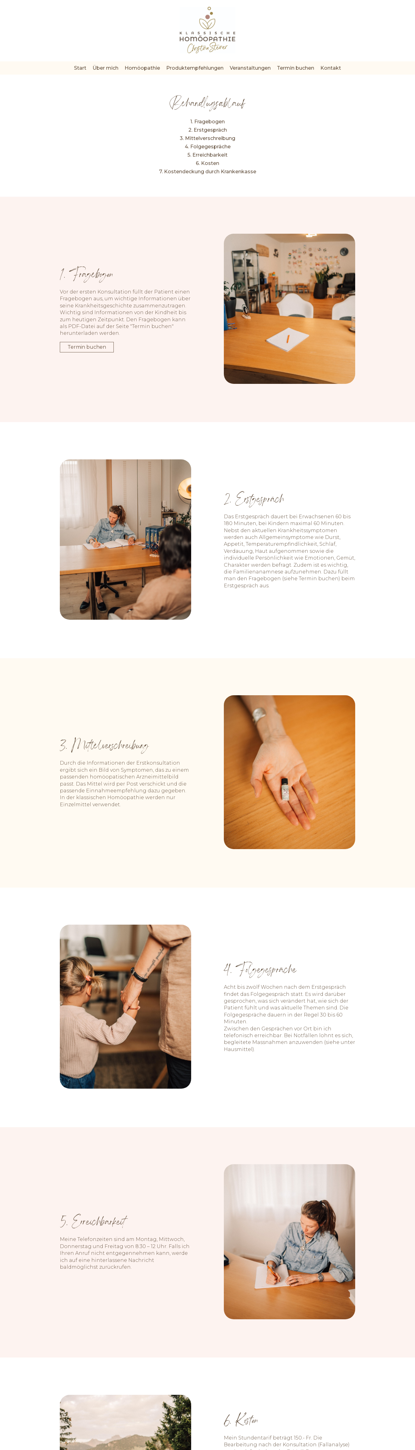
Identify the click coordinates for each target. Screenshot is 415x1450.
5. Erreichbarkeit (207, 155)
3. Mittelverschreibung (207, 138)
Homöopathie (142, 68)
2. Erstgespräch (207, 130)
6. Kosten (207, 163)
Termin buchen (295, 68)
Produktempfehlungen (195, 68)
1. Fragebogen (207, 122)
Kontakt (330, 68)
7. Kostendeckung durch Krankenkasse (207, 172)
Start (80, 68)
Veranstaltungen (250, 68)
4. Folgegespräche (208, 147)
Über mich (105, 68)
